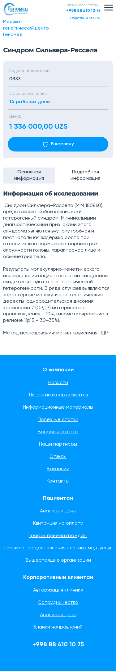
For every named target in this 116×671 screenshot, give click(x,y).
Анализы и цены (58, 511)
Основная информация (29, 175)
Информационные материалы (58, 407)
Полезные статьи (58, 419)
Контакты (58, 481)
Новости (58, 382)
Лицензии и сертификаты (58, 395)
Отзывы (58, 456)
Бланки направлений (58, 627)
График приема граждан (58, 535)
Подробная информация (85, 175)
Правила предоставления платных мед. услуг (58, 548)
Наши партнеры (58, 444)
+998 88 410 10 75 (83, 11)
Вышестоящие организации (58, 560)
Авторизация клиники (58, 590)
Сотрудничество (58, 602)
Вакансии (58, 469)
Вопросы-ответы (58, 432)
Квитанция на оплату (58, 523)
